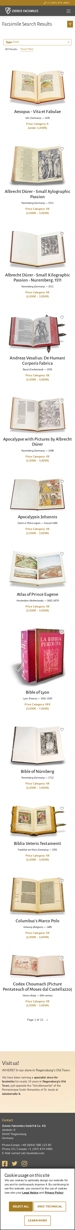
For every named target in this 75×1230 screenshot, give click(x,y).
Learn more (37, 1220)
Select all (21, 1206)
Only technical (49, 1206)
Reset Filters (27, 49)
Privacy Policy (54, 1193)
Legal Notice (30, 1193)
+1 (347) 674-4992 (56, 3)
